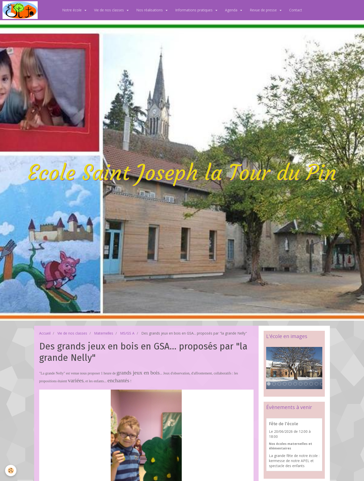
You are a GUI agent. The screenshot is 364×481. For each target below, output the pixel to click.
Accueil (45, 333)
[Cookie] (10, 470)
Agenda (231, 10)
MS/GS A (127, 333)
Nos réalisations (150, 10)
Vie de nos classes (109, 10)
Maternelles (103, 333)
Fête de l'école (283, 423)
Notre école (72, 10)
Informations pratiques (194, 10)
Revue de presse (264, 10)
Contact (295, 10)
